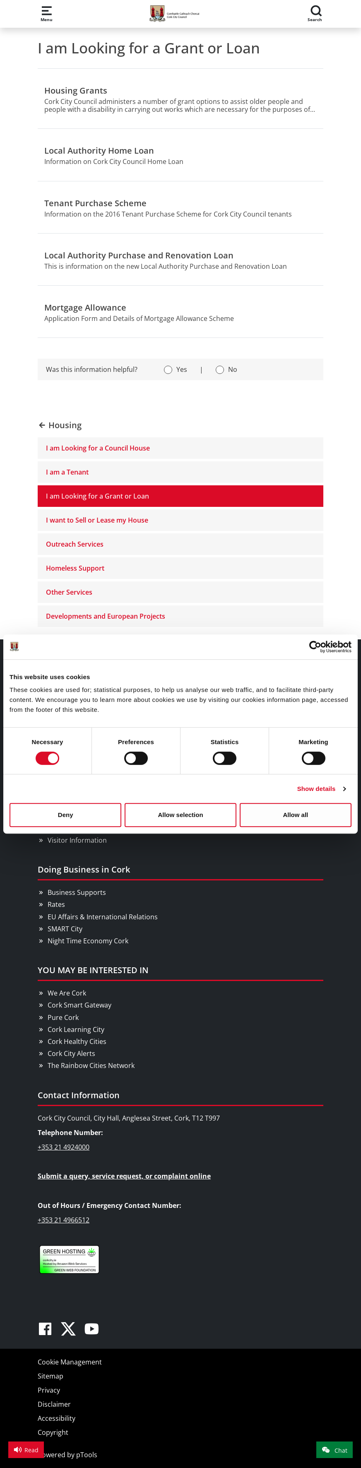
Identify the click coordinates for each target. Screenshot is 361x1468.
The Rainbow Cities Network (91, 1065)
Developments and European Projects (105, 616)
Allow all (295, 814)
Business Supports (77, 892)
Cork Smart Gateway (79, 1005)
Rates (56, 904)
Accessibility (56, 1418)
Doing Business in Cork (84, 869)
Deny (65, 814)
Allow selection (180, 814)
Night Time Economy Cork (88, 940)
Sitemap (50, 1376)
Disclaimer (54, 1404)
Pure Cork (63, 1017)
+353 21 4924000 (63, 1147)
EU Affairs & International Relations (103, 916)
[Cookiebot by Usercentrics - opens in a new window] (315, 647)
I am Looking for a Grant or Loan (97, 496)
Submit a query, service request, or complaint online (124, 1176)
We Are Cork (67, 993)
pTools (86, 1454)
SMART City (65, 928)
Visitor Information (77, 840)
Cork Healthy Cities (77, 1041)
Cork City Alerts (71, 1053)
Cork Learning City (76, 1029)
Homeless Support (75, 568)
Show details (316, 788)
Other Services (69, 592)
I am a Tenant (67, 472)
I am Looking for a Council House (98, 448)
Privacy (49, 1390)
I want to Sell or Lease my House (97, 520)
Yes (181, 369)
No (232, 369)
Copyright (53, 1432)
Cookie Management (70, 1362)
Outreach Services (74, 544)
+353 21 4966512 (63, 1220)
